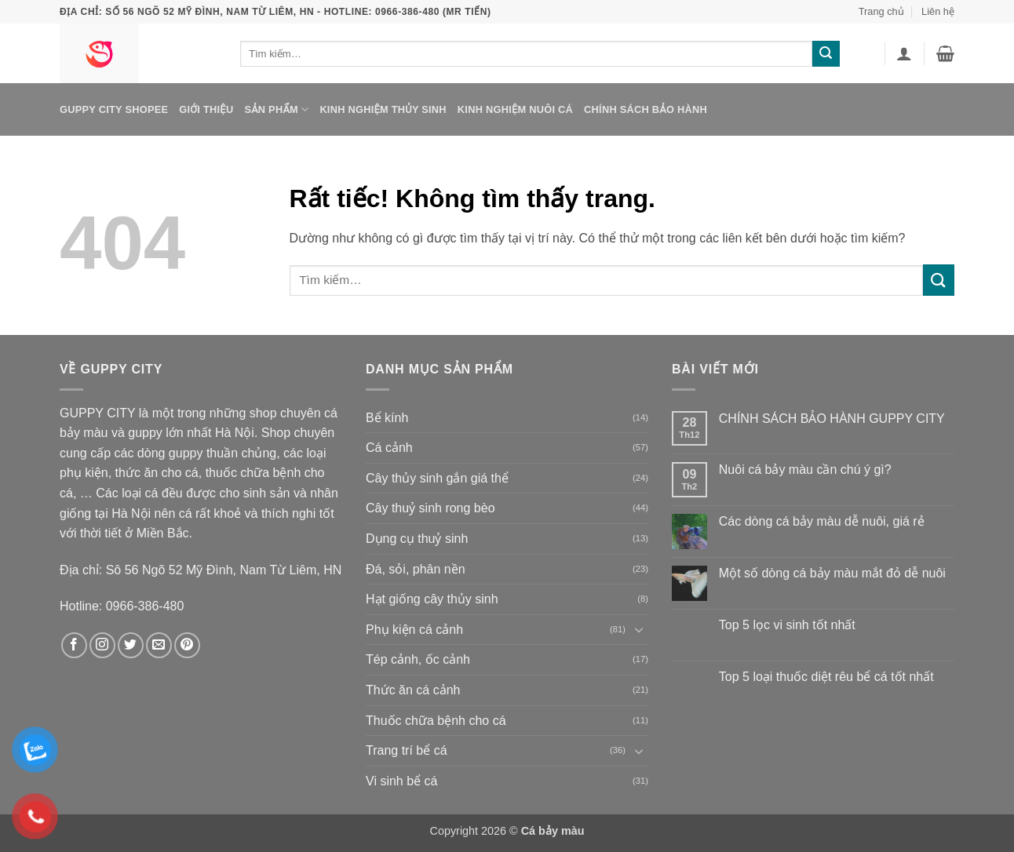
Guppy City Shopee (114, 109)
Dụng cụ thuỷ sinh (417, 538)
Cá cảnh (389, 447)
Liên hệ (937, 11)
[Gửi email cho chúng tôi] (159, 645)
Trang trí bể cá (406, 750)
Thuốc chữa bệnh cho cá (436, 720)
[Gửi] (825, 54)
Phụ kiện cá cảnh (414, 629)
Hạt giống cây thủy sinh (432, 599)
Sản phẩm (276, 109)
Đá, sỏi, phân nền (415, 569)
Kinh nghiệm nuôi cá (515, 109)
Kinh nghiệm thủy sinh (382, 109)
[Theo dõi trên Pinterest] (187, 645)
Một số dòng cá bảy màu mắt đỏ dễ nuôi (832, 573)
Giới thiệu (206, 109)
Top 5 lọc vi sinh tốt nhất (787, 625)
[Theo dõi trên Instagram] (102, 645)
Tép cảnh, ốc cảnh (418, 659)
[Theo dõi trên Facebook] (74, 645)
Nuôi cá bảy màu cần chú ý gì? (805, 469)
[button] (904, 53)
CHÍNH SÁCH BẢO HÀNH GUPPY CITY (832, 418)
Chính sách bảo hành (645, 109)
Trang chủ (881, 11)
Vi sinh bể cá (401, 781)
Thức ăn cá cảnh (413, 690)
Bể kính (387, 417)
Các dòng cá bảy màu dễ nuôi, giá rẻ (822, 521)
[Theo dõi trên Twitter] (131, 645)
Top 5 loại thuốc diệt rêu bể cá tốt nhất (826, 676)
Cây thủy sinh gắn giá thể (437, 478)
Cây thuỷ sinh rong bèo (430, 508)
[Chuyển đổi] (638, 629)
